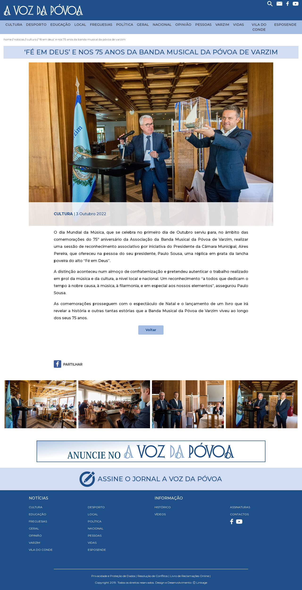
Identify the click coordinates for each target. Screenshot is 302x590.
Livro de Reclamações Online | (190, 576)
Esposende (285, 24)
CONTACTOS (239, 514)
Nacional (162, 24)
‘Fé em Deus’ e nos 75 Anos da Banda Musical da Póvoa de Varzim (82, 39)
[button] (26, 404)
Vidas (238, 24)
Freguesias (101, 24)
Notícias (19, 39)
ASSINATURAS (240, 507)
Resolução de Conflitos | (153, 576)
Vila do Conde (259, 27)
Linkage (201, 582)
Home (8, 39)
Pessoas (203, 24)
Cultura (13, 24)
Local (80, 24)
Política (124, 24)
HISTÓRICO (163, 507)
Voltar (151, 330)
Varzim (222, 24)
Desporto (36, 24)
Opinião (183, 24)
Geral (143, 24)
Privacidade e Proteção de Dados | (114, 576)
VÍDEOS (160, 514)
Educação (60, 24)
